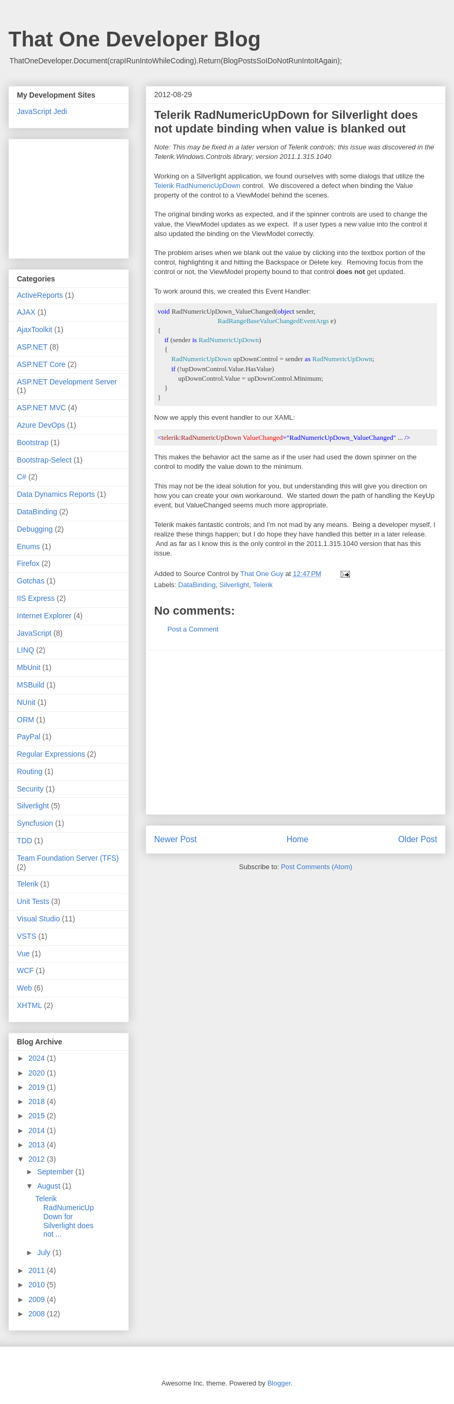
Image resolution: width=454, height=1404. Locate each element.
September (56, 1171)
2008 (38, 1313)
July (44, 1252)
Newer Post (175, 839)
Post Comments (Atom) (316, 867)
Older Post (417, 839)
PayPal (28, 736)
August (49, 1186)
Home (298, 839)
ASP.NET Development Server (67, 382)
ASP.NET (32, 347)
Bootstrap (33, 442)
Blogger (278, 1383)
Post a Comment (193, 629)
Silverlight (234, 585)
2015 (38, 1115)
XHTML (29, 1005)
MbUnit (28, 667)
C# (21, 477)
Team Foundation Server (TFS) (68, 858)
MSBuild (30, 685)
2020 (38, 1073)
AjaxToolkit (34, 329)
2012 (38, 1159)
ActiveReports (40, 295)
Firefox (28, 563)
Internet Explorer (44, 615)
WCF (25, 970)
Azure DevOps (41, 425)
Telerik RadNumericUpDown (197, 186)
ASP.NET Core (41, 364)
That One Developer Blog (134, 39)
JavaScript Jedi (42, 111)
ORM (25, 719)
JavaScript (34, 633)
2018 (38, 1101)
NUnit (26, 702)
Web (24, 988)
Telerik (263, 585)
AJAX (26, 312)
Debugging (35, 529)
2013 (38, 1145)
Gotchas (30, 581)
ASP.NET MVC (41, 407)
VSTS (26, 936)
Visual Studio (38, 919)
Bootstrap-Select (44, 460)
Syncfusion (35, 823)
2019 (38, 1087)
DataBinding (197, 585)
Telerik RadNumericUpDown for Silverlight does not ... (64, 1216)
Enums (28, 546)
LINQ (25, 650)
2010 (38, 1284)
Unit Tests (33, 901)
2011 (38, 1270)
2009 (38, 1299)
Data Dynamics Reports (56, 494)
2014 (38, 1130)
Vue (23, 953)
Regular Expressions (51, 754)
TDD (24, 840)
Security (30, 789)
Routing (29, 771)
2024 (38, 1058)
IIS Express (36, 598)
